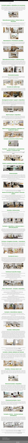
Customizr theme (21, 441)
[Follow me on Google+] (17, 442)
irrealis (13, 441)
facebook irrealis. (19, 350)
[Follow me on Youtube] (19, 442)
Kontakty (19, 348)
